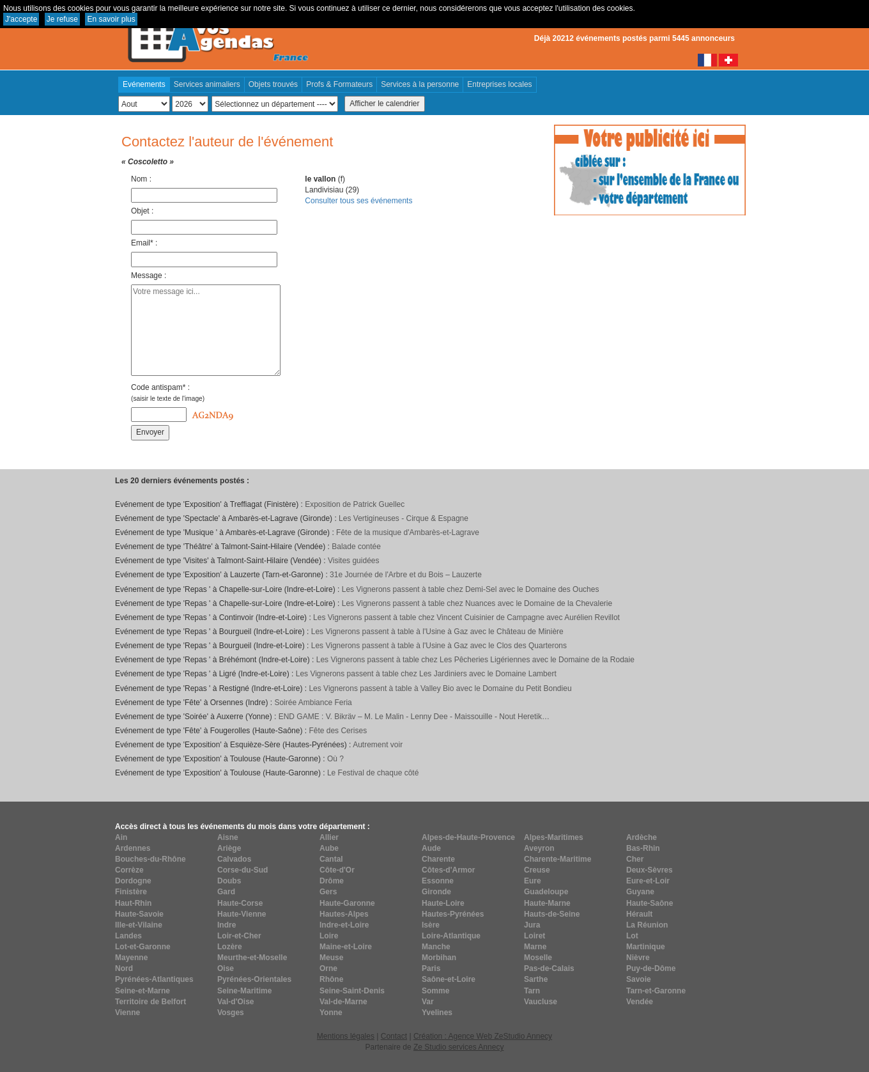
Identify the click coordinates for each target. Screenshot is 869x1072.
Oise (225, 968)
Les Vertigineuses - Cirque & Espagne (403, 518)
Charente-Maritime (557, 859)
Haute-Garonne (347, 903)
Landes (128, 935)
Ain (121, 837)
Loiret (534, 935)
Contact (394, 1036)
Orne (328, 968)
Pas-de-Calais (549, 968)
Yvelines (437, 1012)
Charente (438, 859)
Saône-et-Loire (448, 979)
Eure (532, 880)
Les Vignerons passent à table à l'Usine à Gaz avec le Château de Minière (437, 631)
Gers (328, 891)
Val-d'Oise (235, 1001)
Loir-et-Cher (239, 935)
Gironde (436, 891)
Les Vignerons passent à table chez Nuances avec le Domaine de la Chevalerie (477, 603)
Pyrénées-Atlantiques (154, 979)
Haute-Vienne (241, 914)
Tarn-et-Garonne (656, 990)
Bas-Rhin (643, 848)
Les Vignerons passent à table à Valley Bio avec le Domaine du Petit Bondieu (440, 688)
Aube (329, 848)
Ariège (229, 848)
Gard (226, 891)
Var (428, 1001)
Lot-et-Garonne (143, 946)
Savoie (638, 979)
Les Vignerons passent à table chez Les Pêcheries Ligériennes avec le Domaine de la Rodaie (475, 659)
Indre (226, 925)
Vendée (639, 1001)
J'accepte (21, 19)
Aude (431, 848)
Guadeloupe (546, 891)
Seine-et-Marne (142, 990)
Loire (328, 935)
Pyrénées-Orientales (254, 979)
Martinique (645, 946)
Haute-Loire (443, 903)
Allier (329, 837)
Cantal (331, 859)
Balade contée (356, 546)
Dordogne (133, 880)
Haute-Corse (240, 903)
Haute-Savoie (139, 914)
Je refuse (62, 19)
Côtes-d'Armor (448, 870)
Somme (435, 990)
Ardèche (641, 837)
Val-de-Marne (343, 1001)
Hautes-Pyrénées (453, 914)
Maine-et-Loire (345, 946)
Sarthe (536, 979)
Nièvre (638, 957)
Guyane (640, 891)
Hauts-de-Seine (552, 914)
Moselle (538, 957)
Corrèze (129, 870)
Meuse (331, 957)
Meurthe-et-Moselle (252, 957)
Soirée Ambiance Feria (312, 702)
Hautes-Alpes (344, 914)
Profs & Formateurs (339, 84)
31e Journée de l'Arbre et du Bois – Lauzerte (406, 574)
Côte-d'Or (337, 870)
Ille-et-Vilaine (138, 925)
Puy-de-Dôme (650, 968)
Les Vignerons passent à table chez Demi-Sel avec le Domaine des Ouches (470, 589)
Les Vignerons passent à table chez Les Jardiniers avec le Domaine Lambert (426, 673)
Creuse (537, 870)
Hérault (639, 914)
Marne (535, 946)
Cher (634, 859)
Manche (436, 946)
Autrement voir (378, 744)
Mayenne (131, 957)
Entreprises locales (499, 84)
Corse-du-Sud (242, 870)
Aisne (227, 837)
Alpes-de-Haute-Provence (468, 837)
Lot (632, 935)
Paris (431, 968)
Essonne (438, 880)
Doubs (229, 880)
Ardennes (132, 848)
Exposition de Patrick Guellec (354, 504)
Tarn (532, 990)
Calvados (234, 859)
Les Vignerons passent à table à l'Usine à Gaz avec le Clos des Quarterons (439, 645)
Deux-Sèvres (649, 870)
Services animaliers (207, 84)
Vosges (230, 1012)
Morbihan (439, 957)
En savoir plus (111, 19)
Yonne (330, 1012)
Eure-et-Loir (648, 880)
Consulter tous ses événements (358, 200)
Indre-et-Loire (344, 925)
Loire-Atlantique (451, 935)
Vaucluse (540, 1001)
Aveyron (539, 848)
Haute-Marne (547, 903)
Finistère (131, 891)
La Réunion (647, 925)
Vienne (127, 1012)
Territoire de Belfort (150, 1001)
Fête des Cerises (338, 730)
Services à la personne (420, 84)
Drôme (331, 880)
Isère (431, 925)
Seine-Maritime (244, 990)
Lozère (229, 946)
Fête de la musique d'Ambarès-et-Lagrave (407, 532)
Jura (532, 925)
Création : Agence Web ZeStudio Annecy (482, 1036)
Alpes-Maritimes (553, 837)
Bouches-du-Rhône (150, 859)
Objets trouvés (273, 84)
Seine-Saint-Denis (352, 990)
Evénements (144, 84)
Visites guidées (354, 560)
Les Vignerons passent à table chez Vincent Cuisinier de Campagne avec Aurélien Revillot (466, 617)
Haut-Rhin (133, 903)
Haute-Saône (649, 903)
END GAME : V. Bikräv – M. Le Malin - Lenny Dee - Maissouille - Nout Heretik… (414, 716)
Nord (124, 968)
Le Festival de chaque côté (373, 772)
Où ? (335, 758)
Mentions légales (345, 1036)
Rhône (331, 979)
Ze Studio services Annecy (458, 1047)
